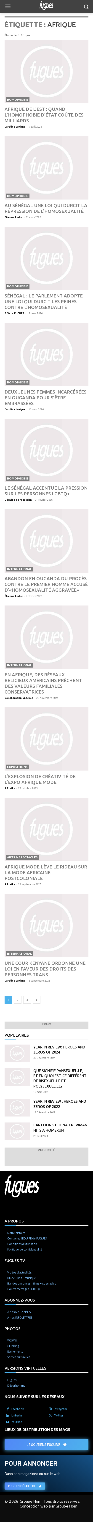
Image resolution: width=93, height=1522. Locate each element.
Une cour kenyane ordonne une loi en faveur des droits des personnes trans (45, 968)
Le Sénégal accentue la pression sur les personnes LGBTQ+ (46, 490)
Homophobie (17, 99)
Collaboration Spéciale (19, 698)
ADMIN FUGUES (14, 313)
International (19, 569)
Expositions (17, 766)
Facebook (17, 1409)
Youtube (16, 1421)
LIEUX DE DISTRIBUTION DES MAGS (37, 1429)
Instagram (60, 1409)
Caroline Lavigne (15, 126)
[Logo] (46, 5)
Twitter (58, 1415)
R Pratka (10, 788)
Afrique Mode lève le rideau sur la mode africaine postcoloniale (46, 872)
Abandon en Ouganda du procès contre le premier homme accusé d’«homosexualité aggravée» (46, 584)
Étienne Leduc (14, 217)
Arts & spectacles (22, 857)
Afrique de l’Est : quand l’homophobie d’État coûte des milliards (44, 114)
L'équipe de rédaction (18, 499)
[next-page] (36, 1000)
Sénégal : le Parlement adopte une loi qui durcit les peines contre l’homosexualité (44, 301)
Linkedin (16, 1415)
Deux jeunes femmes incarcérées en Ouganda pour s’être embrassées (45, 397)
